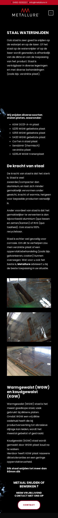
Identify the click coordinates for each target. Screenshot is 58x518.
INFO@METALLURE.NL (28, 506)
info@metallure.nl (37, 2)
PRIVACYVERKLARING (29, 510)
